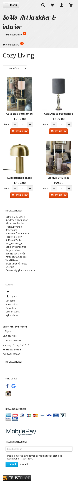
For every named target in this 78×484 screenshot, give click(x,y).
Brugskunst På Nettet (16, 263)
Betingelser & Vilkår (15, 253)
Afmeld (24, 464)
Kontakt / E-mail (12, 349)
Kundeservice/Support (17, 219)
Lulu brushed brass (19, 177)
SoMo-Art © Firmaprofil (17, 233)
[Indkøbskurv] (39, 34)
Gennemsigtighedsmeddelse (20, 270)
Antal (7, 124)
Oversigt (10, 266)
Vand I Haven (12, 260)
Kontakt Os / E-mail (15, 216)
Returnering (11, 229)
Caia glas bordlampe (19, 113)
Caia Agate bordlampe (58, 113)
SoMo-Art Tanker (14, 240)
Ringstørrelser (13, 250)
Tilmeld (11, 464)
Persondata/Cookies (16, 256)
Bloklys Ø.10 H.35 (58, 177)
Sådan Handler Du (15, 223)
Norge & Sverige (14, 243)
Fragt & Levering (14, 226)
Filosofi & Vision (14, 236)
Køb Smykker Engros (16, 246)
